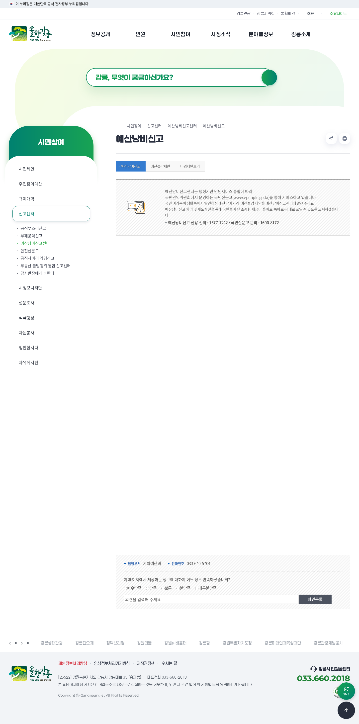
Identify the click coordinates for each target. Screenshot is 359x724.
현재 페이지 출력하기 (344, 138)
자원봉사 (26, 332)
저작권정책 (146, 663)
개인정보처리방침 (72, 663)
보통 (168, 588)
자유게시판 (28, 362)
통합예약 (288, 13)
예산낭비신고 (129, 166)
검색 (269, 77)
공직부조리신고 (33, 228)
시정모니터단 (30, 287)
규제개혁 (26, 198)
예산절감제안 (159, 166)
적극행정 (26, 317)
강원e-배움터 (176, 643)
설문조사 (26, 302)
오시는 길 (169, 663)
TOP (346, 710)
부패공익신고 (31, 235)
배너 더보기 (28, 643)
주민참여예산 (30, 184)
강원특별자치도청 (238, 643)
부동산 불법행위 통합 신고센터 (45, 265)
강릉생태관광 (52, 643)
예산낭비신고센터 (35, 243)
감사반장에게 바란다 (37, 273)
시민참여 (134, 125)
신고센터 (26, 213)
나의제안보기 (189, 166)
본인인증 (334, 34)
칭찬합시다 (28, 347)
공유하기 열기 (331, 138)
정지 (16, 643)
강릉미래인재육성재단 (283, 643)
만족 (153, 588)
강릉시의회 (265, 13)
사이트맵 (347, 34)
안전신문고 (29, 250)
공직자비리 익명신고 (37, 258)
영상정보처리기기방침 (112, 663)
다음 (22, 643)
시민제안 (26, 169)
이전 (10, 643)
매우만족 (134, 588)
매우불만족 (207, 588)
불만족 (185, 588)
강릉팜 (205, 643)
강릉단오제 (85, 643)
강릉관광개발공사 (329, 643)
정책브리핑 (116, 643)
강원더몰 (145, 643)
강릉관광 (244, 13)
